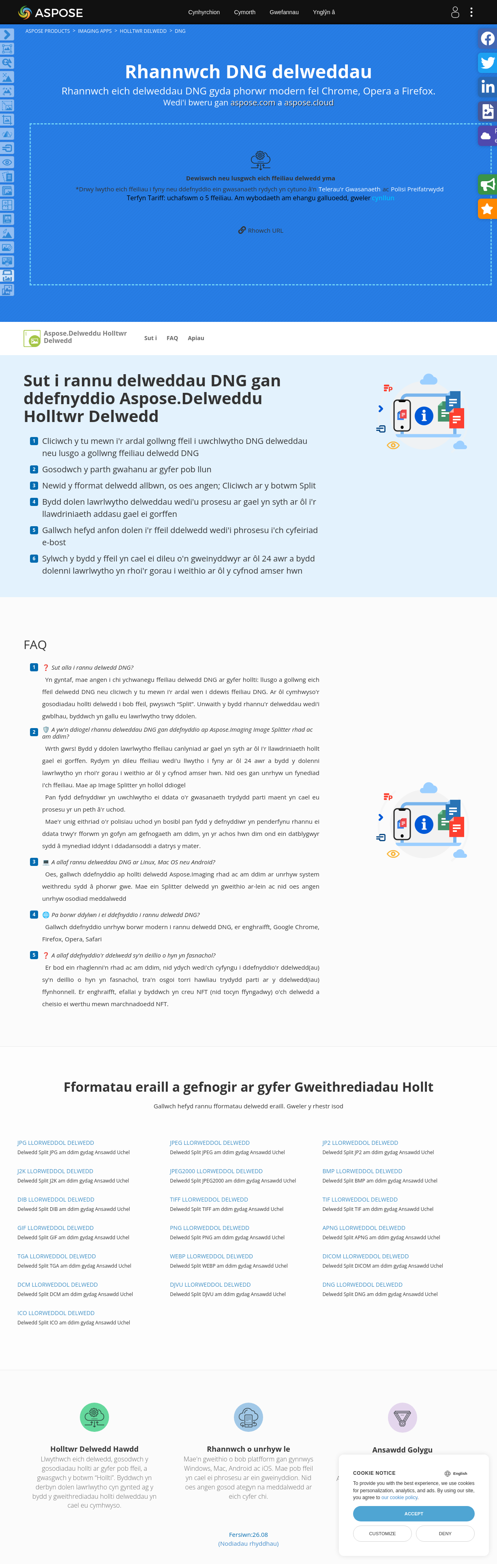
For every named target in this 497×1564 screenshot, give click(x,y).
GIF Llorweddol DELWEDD (55, 1228)
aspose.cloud (309, 102)
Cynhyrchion (204, 12)
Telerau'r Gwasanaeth (350, 189)
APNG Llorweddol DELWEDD (363, 1228)
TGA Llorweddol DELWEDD (56, 1256)
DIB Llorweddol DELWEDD (55, 1199)
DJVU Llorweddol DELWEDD (210, 1284)
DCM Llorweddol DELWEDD (57, 1284)
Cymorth (244, 12)
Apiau (196, 338)
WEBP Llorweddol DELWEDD (211, 1256)
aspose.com (252, 102)
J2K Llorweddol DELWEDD (55, 1171)
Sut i (150, 338)
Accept (414, 1513)
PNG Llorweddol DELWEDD (209, 1228)
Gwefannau (284, 12)
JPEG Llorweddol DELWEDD (210, 1142)
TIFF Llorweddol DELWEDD (209, 1199)
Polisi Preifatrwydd (417, 189)
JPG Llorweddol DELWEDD (55, 1142)
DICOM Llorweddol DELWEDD (365, 1256)
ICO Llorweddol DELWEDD (56, 1313)
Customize (382, 1533)
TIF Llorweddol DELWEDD (360, 1199)
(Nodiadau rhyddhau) (248, 1543)
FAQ (172, 338)
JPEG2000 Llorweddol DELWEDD (216, 1171)
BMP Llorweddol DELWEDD (362, 1171)
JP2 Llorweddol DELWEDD (360, 1142)
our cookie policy (399, 1497)
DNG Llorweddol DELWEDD (362, 1284)
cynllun (383, 197)
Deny (445, 1533)
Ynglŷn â (324, 12)
